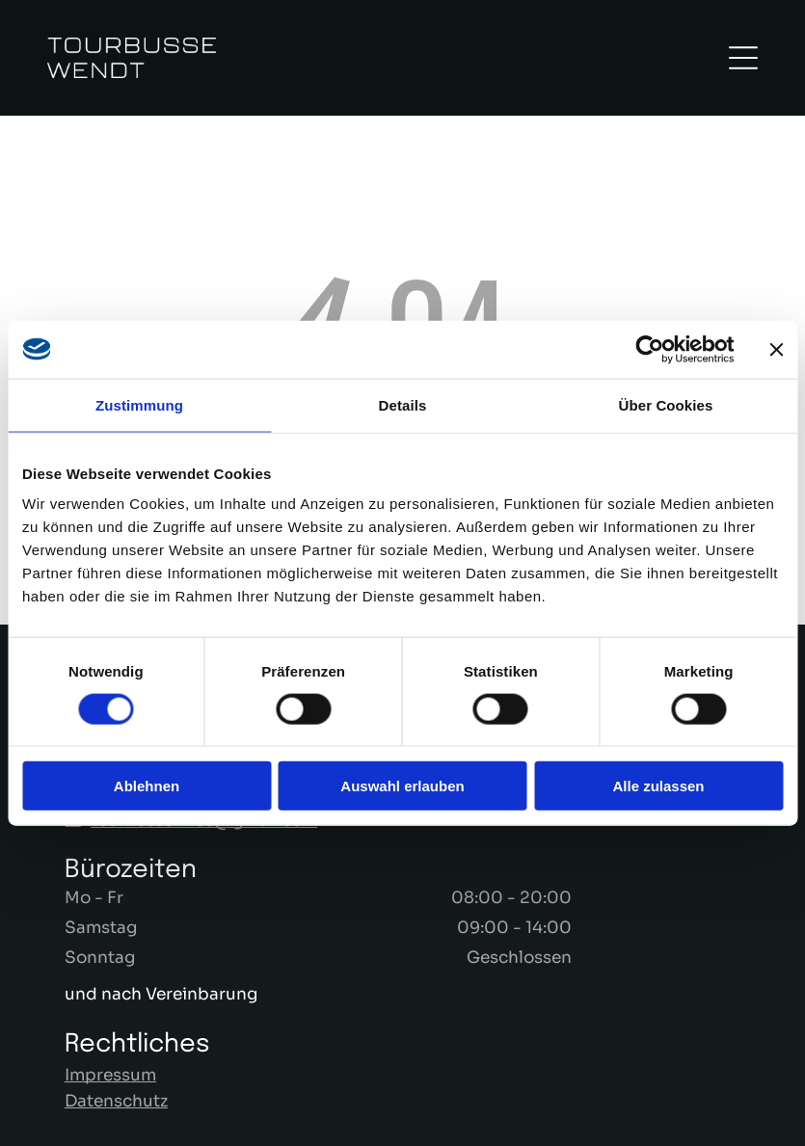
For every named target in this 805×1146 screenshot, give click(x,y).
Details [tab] (403, 404)
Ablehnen (146, 786)
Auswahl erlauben (402, 786)
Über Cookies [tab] (666, 404)
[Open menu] (743, 57)
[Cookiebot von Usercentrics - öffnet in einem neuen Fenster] (649, 348)
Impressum (110, 1075)
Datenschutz (116, 1101)
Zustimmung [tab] (139, 404)
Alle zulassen (658, 786)
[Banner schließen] (776, 349)
